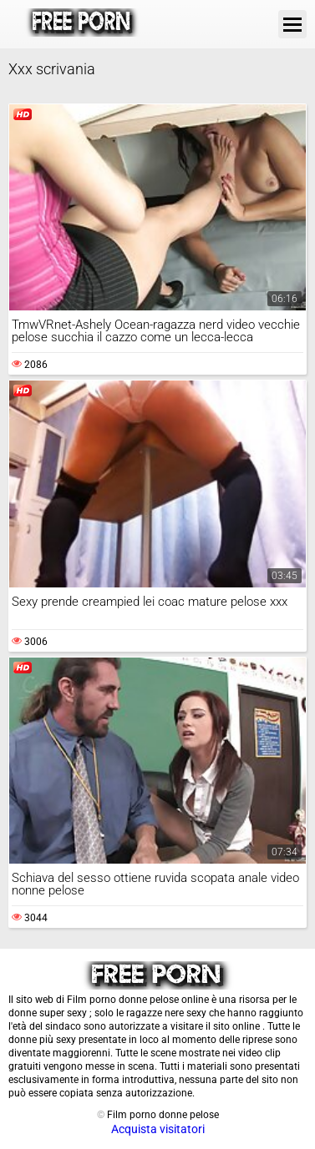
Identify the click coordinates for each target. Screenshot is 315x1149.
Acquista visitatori (158, 1129)
